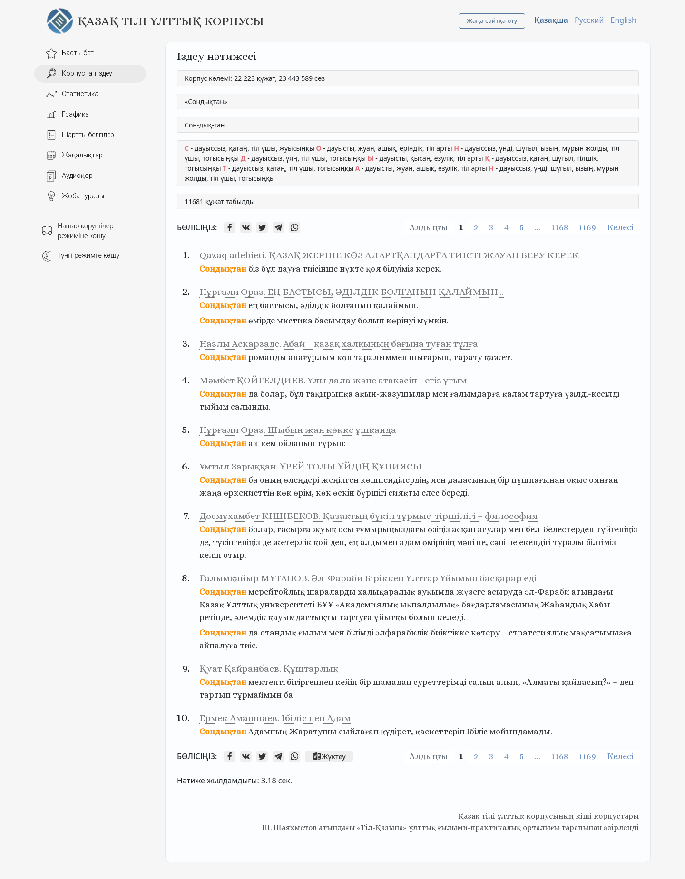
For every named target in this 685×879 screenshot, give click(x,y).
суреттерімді (439, 682)
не (512, 542)
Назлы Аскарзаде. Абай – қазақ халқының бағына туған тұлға (338, 343)
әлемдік (250, 617)
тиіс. (249, 645)
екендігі (535, 542)
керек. (429, 268)
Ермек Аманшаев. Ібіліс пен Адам (275, 718)
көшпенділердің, (395, 480)
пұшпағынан (538, 480)
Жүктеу (328, 756)
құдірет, (397, 731)
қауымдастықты (302, 617)
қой (320, 542)
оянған (603, 480)
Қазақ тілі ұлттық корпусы (171, 21)
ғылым (312, 632)
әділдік (314, 305)
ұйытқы (390, 617)
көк (284, 493)
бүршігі (371, 493)
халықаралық (386, 591)
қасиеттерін (440, 731)
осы (346, 529)
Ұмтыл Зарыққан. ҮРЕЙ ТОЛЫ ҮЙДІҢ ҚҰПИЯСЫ (310, 466)
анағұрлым (311, 357)
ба (253, 480)
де (266, 542)
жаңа (210, 493)
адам (410, 542)
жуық (324, 529)
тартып (215, 695)
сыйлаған (359, 731)
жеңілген (340, 480)
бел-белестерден (560, 529)
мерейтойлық (276, 591)
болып (371, 320)
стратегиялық (538, 632)
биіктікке (450, 632)
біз (253, 268)
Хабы (599, 604)
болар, (273, 394)
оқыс (577, 480)
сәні (498, 542)
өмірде (261, 320)
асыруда (505, 591)
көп (344, 357)
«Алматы (541, 682)
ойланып (296, 443)
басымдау (335, 320)
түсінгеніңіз (236, 542)
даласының (472, 480)
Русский (589, 20)
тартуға (546, 394)
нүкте (352, 268)
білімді (359, 632)
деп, (338, 542)
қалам (515, 394)
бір (503, 480)
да (253, 394)
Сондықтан (222, 268)
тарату (467, 357)
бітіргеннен (310, 682)
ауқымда (435, 591)
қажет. (498, 357)
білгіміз (601, 542)
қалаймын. (395, 305)
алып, (508, 682)
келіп (210, 555)
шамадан (392, 682)
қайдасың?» (586, 682)
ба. (289, 695)
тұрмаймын (257, 695)
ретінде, (215, 617)
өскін (343, 493)
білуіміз (398, 268)
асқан (464, 529)
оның (271, 480)
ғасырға (294, 529)
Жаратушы (313, 731)
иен (438, 480)
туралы (568, 542)
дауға (289, 268)
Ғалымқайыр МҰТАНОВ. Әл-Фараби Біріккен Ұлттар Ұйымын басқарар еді (368, 578)
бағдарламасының (500, 604)
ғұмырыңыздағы (391, 529)
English (623, 20)
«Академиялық (366, 604)
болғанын (351, 305)
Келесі (620, 227)
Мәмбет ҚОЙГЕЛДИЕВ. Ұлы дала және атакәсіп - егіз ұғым (333, 380)
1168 (559, 227)
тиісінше (320, 268)
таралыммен (380, 357)
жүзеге (470, 591)
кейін (346, 682)
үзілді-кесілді (592, 394)
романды (267, 357)
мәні (465, 542)
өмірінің (438, 542)
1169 (587, 227)
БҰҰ (324, 604)
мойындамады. (520, 731)
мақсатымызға (601, 632)
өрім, (304, 493)
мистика (295, 320)
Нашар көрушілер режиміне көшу (77, 231)
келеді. (451, 617)
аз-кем (262, 443)
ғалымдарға (475, 394)
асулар (492, 529)
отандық (278, 632)
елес (430, 493)
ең (253, 305)
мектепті (266, 682)
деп (626, 682)
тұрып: (331, 443)
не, (482, 542)
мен (440, 394)
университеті (287, 604)
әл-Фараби (547, 591)
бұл (268, 268)
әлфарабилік (402, 632)
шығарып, (430, 357)
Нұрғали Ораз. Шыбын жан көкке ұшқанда (297, 429)
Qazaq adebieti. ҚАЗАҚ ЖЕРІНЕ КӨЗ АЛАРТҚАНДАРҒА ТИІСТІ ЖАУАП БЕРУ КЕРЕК (389, 255)
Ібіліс (477, 731)
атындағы (592, 591)
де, (205, 542)
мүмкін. (433, 320)
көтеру (485, 632)
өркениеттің (249, 493)
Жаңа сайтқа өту (492, 20)
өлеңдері (301, 480)
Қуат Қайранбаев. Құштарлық (268, 668)
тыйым (214, 406)
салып (481, 682)
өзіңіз (439, 529)
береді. (455, 493)
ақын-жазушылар (393, 394)
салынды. (251, 406)
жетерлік (292, 542)
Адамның (267, 731)
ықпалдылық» (430, 604)
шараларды (331, 591)
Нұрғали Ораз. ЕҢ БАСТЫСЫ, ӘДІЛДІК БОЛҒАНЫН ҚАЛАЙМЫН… (351, 291)
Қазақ (211, 604)
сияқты (404, 493)
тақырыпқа (329, 394)
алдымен (379, 542)
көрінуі (400, 320)
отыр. (234, 555)
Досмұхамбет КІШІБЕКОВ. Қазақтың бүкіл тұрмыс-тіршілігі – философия (368, 515)
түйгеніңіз (616, 529)
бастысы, (279, 305)
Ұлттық (242, 604)
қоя (373, 268)
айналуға (218, 645)
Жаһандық (564, 604)
